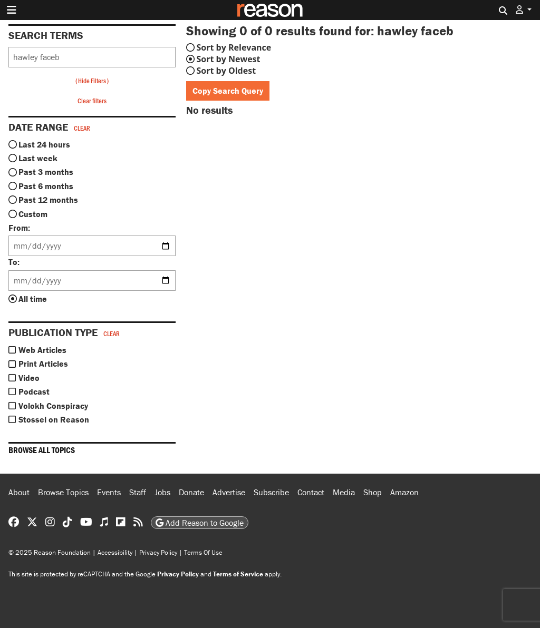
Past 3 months (45, 171)
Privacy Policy (158, 552)
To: (14, 262)
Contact (310, 492)
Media (344, 492)
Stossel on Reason (53, 419)
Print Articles (43, 363)
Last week (37, 158)
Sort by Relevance (234, 47)
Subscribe (271, 492)
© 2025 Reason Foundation (49, 552)
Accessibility (115, 552)
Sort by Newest (229, 59)
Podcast (34, 391)
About (19, 492)
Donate (191, 492)
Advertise (229, 492)
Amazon (404, 492)
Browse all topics (41, 450)
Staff (137, 492)
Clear (82, 128)
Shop (372, 492)
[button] (524, 9)
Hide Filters (92, 80)
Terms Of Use (203, 552)
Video (29, 377)
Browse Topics (63, 492)
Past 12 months (48, 199)
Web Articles (42, 350)
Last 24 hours (44, 144)
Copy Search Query (227, 90)
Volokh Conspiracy (53, 405)
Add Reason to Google (200, 522)
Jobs (162, 492)
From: (19, 227)
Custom (32, 214)
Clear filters (92, 100)
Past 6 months (45, 186)
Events (109, 492)
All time (32, 298)
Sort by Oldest (226, 70)
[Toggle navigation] (11, 10)
